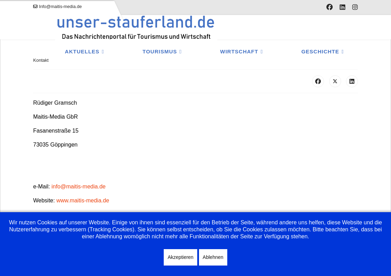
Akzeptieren (180, 257)
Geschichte (320, 51)
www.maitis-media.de (82, 200)
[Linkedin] (342, 7)
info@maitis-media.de (78, 186)
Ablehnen (213, 257)
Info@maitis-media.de (60, 6)
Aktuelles (82, 51)
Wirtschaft (239, 51)
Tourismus (159, 51)
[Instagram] (355, 7)
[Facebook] (329, 7)
